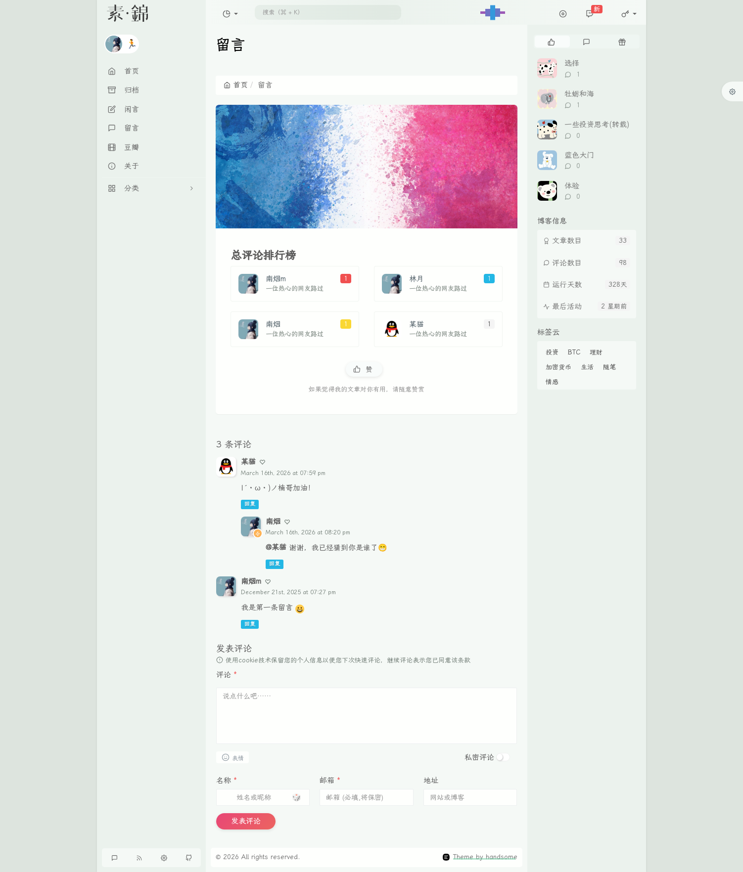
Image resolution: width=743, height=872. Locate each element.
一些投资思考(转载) (596, 124)
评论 (226, 674)
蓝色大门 (579, 155)
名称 (226, 780)
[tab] (551, 41)
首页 (236, 85)
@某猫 (276, 547)
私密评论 (479, 757)
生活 (587, 367)
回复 (249, 504)
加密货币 (558, 367)
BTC (574, 352)
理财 (596, 352)
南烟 (273, 521)
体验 (571, 185)
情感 (552, 382)
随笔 (609, 367)
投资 (552, 352)
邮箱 (330, 780)
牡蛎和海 (579, 93)
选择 (571, 63)
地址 (430, 780)
